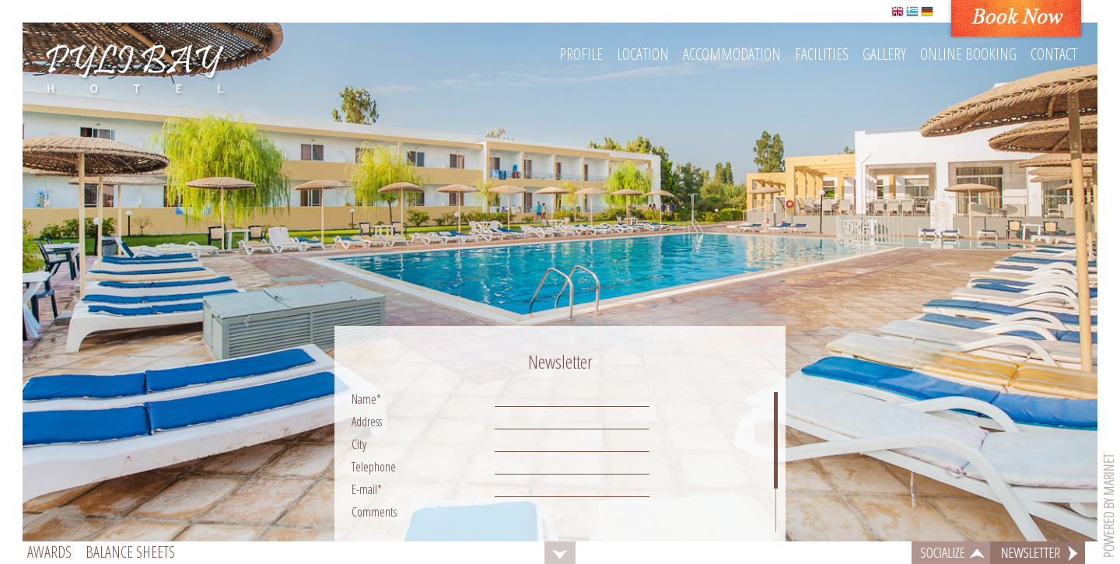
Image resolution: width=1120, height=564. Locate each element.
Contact (1054, 54)
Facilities (822, 54)
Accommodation (732, 54)
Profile (581, 54)
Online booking (968, 54)
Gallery (884, 54)
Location (643, 54)
